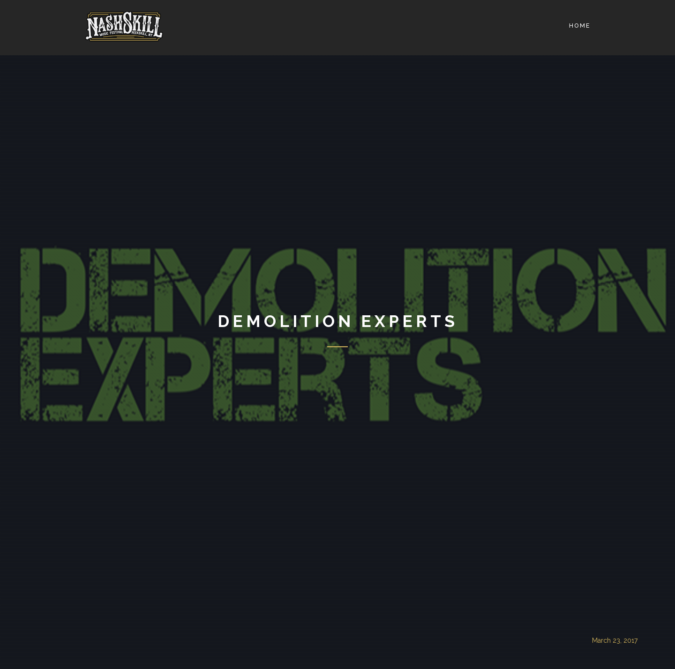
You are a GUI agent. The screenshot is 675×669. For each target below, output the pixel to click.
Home (580, 25)
